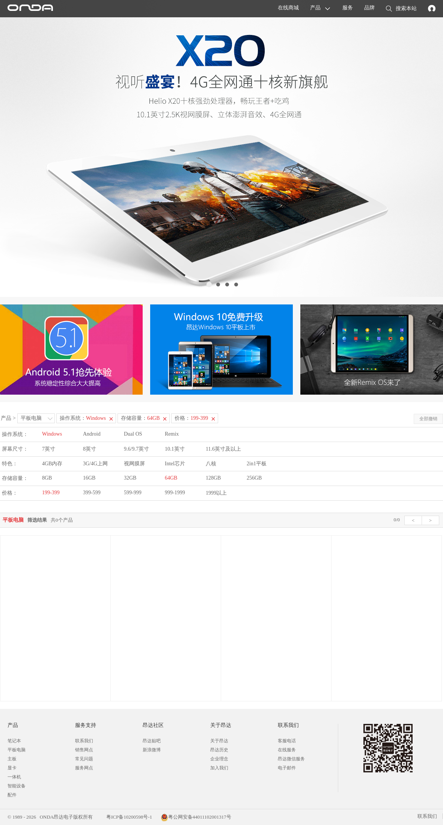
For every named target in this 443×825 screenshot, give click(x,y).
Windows (52, 434)
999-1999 (175, 492)
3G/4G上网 (95, 463)
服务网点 (84, 768)
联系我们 (84, 740)
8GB (47, 478)
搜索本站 (401, 9)
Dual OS (133, 434)
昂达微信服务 (291, 758)
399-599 (92, 492)
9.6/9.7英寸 (136, 449)
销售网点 (84, 749)
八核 (211, 463)
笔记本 (14, 740)
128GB (213, 478)
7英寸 (48, 449)
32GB (130, 478)
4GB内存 (52, 463)
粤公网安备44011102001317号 (196, 817)
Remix (172, 434)
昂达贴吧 (152, 740)
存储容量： (140, 418)
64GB (171, 478)
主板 (12, 758)
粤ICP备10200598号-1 (128, 817)
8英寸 (89, 449)
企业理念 (219, 758)
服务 (347, 8)
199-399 (51, 492)
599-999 (133, 492)
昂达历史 (219, 749)
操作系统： (83, 418)
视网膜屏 (134, 463)
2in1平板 (257, 463)
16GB (89, 478)
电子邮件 (287, 768)
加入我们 (219, 768)
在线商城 (288, 8)
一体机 (14, 777)
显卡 (12, 768)
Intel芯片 (175, 463)
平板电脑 (31, 418)
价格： (191, 418)
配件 (12, 795)
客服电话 (287, 740)
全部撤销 (428, 418)
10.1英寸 (175, 449)
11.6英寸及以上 (223, 449)
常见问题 (84, 758)
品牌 (369, 8)
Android (92, 434)
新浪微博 (152, 749)
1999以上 (216, 493)
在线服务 (287, 749)
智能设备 (17, 786)
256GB (254, 478)
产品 (315, 8)
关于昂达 (219, 740)
